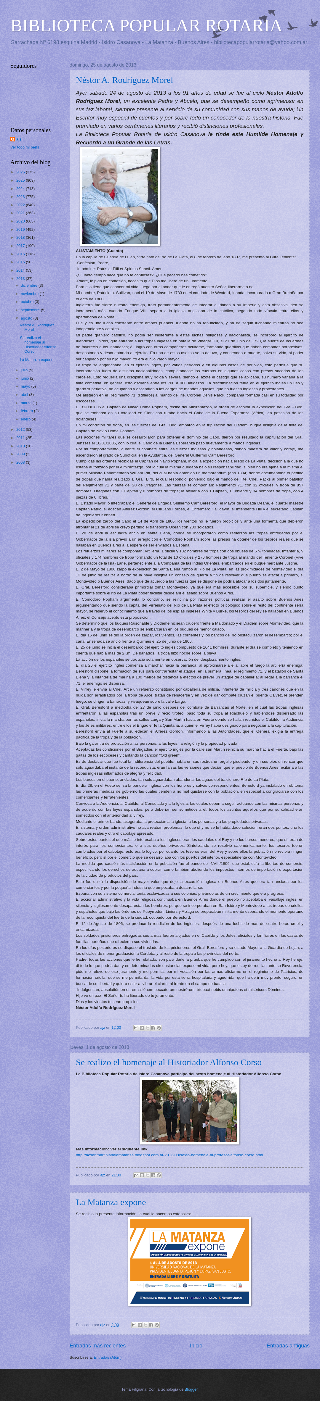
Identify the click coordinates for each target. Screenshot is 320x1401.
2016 (21, 254)
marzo (26, 403)
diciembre (29, 285)
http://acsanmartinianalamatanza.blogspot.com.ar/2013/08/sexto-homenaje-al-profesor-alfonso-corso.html (169, 1155)
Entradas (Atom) (108, 1357)
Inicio (196, 1346)
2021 (21, 213)
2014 (21, 270)
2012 (21, 429)
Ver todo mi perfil (24, 147)
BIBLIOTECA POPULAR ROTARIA (146, 25)
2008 (21, 462)
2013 (21, 278)
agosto (27, 318)
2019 (21, 229)
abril (25, 394)
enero (26, 419)
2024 (21, 188)
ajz (18, 139)
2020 (21, 221)
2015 (21, 262)
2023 (21, 196)
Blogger (191, 1389)
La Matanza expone (111, 1202)
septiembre (31, 310)
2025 (21, 180)
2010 (21, 446)
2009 (21, 454)
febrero (27, 411)
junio (25, 378)
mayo (26, 386)
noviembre (30, 293)
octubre (28, 301)
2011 (21, 438)
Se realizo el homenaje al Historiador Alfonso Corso (169, 1062)
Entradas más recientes (98, 1346)
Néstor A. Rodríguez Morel (124, 80)
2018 (21, 237)
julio (24, 370)
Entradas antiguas (288, 1346)
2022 (21, 205)
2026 (21, 172)
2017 (21, 246)
